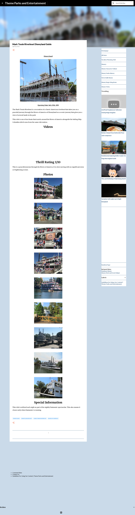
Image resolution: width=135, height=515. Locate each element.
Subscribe (52, 3)
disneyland (16, 418)
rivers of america (53, 418)
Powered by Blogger (67, 512)
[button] (13, 50)
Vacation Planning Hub (108, 60)
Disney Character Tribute (109, 69)
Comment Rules (17, 472)
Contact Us (15, 474)
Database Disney (106, 271)
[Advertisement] (48, 456)
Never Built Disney (107, 78)
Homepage (104, 51)
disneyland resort (26, 418)
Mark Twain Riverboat (40, 418)
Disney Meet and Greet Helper (110, 273)
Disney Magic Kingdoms (109, 82)
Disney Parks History (107, 73)
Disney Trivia (105, 87)
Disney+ (103, 64)
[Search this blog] (124, 3)
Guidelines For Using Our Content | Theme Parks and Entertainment (32, 476)
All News (104, 55)
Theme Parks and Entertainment (25, 3)
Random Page (105, 265)
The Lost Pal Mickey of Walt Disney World (113, 178)
